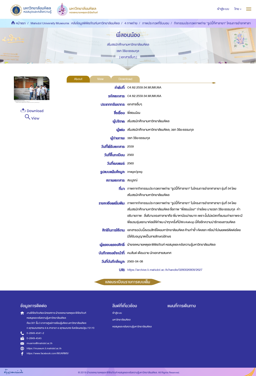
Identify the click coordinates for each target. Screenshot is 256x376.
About (78, 79)
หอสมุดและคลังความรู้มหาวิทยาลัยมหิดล (132, 326)
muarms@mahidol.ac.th (39, 343)
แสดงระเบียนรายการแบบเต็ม (127, 282)
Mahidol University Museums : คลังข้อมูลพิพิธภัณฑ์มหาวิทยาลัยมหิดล (75, 23)
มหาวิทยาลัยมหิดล (121, 319)
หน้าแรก (21, 23)
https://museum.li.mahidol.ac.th (44, 348)
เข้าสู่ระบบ (117, 313)
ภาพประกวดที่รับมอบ (155, 23)
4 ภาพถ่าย (130, 23)
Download (32, 111)
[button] (238, 9)
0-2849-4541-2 (35, 333)
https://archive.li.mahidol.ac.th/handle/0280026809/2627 (164, 270)
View (32, 117)
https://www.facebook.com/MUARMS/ (48, 353)
